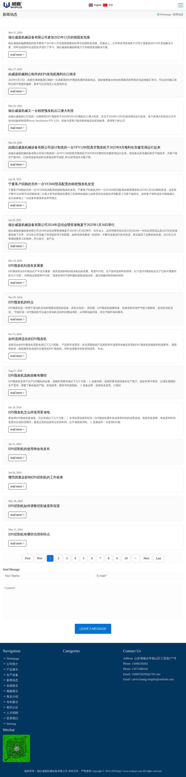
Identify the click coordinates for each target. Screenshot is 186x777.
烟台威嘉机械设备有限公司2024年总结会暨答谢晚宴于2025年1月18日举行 (61, 225)
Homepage (165, 14)
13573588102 (140, 668)
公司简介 (10, 664)
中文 (108, 5)
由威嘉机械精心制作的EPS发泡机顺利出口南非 (42, 74)
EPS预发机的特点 (21, 302)
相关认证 (10, 707)
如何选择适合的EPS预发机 (27, 339)
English (95, 5)
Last (158, 558)
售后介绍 (10, 696)
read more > (17, 54)
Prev (40, 558)
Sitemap (9, 723)
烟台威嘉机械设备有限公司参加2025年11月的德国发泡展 (49, 37)
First (27, 558)
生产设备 (10, 674)
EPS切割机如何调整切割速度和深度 (34, 506)
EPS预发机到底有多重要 (25, 265)
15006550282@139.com (146, 674)
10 (126, 558)
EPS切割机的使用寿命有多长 (29, 449)
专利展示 (10, 702)
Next (146, 558)
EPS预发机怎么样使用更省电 (29, 412)
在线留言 (10, 685)
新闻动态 (178, 14)
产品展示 (10, 669)
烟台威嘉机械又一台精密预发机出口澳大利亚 (41, 111)
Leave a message (93, 628)
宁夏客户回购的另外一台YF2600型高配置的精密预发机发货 (51, 184)
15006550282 (140, 663)
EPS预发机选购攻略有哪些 (27, 375)
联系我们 (10, 718)
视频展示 (10, 691)
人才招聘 (10, 712)
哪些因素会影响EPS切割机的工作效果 (35, 477)
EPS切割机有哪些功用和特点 (29, 534)
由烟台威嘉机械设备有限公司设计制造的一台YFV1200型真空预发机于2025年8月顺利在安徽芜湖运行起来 (84, 147)
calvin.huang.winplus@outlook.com (153, 679)
